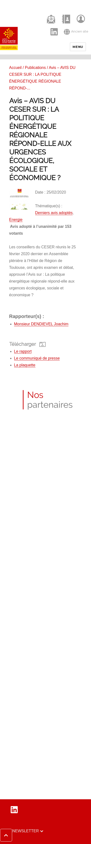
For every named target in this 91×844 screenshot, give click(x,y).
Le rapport (23, 351)
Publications (35, 68)
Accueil (15, 68)
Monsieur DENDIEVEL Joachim (41, 324)
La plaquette (24, 365)
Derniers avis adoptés (54, 213)
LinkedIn (51, 27)
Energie (16, 220)
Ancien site (76, 32)
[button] (18, 835)
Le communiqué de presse (37, 358)
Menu (78, 47)
